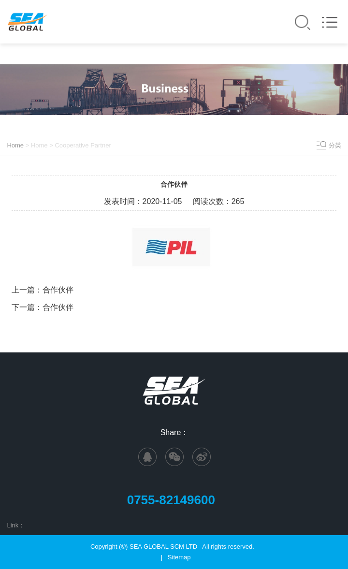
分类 (335, 145)
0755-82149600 (174, 500)
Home (15, 145)
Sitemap (179, 557)
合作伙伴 (58, 290)
